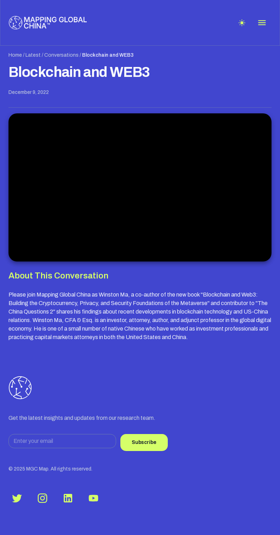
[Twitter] (16, 498)
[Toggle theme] (242, 23)
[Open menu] (262, 22)
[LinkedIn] (67, 498)
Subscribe (144, 442)
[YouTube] (93, 498)
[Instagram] (42, 498)
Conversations (61, 55)
